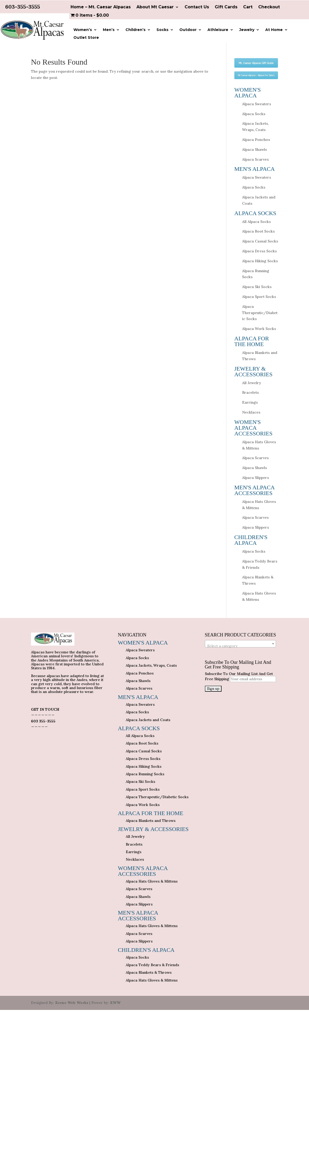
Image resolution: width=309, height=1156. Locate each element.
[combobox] (240, 643)
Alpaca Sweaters (256, 104)
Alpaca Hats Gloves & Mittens (152, 881)
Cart (248, 7)
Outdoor (188, 30)
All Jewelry (251, 382)
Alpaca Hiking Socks (260, 261)
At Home (274, 30)
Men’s (109, 30)
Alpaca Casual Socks (260, 241)
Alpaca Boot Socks (258, 231)
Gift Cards (226, 7)
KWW (115, 1002)
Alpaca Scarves (255, 159)
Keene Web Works (71, 1002)
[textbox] (240, 645)
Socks (162, 30)
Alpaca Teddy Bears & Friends (152, 965)
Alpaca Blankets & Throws (149, 972)
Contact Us (197, 7)
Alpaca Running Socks (145, 774)
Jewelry (246, 30)
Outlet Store (86, 38)
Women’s (82, 30)
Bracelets (250, 392)
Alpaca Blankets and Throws (150, 820)
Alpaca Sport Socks (259, 296)
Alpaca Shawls (254, 149)
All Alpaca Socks (256, 221)
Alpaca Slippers (255, 477)
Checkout (269, 7)
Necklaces (251, 412)
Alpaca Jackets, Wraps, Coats (151, 665)
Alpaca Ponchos (256, 139)
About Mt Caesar (155, 7)
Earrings (250, 402)
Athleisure (217, 30)
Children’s (135, 30)
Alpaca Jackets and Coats (148, 719)
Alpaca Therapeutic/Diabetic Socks (260, 312)
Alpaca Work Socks (259, 328)
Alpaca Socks (253, 113)
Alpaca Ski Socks (257, 286)
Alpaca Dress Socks (259, 251)
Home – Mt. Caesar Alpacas (101, 7)
